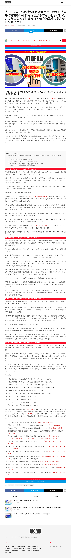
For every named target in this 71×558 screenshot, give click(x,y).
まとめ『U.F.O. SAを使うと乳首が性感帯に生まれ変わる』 (24, 165)
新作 (13, 546)
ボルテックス (16, 448)
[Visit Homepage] (8, 2)
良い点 (10, 7)
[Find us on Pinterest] (54, 547)
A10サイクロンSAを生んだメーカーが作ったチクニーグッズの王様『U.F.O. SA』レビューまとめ (34, 40)
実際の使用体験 (32, 546)
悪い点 (34, 548)
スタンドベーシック (51, 464)
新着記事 (7, 546)
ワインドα (50, 451)
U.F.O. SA (32, 98)
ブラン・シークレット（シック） (53, 441)
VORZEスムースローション (27, 438)
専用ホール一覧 (16, 550)
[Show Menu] (62, 2)
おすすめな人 (8, 548)
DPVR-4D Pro (13, 433)
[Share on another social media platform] (65, 30)
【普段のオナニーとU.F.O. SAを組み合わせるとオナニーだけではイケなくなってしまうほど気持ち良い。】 (34, 156)
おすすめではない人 (19, 548)
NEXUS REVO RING (53, 462)
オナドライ (39, 438)
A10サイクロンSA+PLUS (41, 225)
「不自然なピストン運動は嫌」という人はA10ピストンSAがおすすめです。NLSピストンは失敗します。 (38, 507)
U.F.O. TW (52, 98)
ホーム (6, 7)
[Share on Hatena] (33, 30)
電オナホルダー (53, 436)
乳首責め (31, 485)
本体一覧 (7, 550)
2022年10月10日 (21, 25)
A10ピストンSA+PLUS (53, 425)
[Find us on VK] (57, 547)
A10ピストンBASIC (57, 428)
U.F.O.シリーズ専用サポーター (38, 196)
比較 (40, 548)
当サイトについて (21, 546)
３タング (58, 446)
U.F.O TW (43, 462)
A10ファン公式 (10, 25)
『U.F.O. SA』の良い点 (21, 485)
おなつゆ (10, 443)
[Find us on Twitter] (51, 547)
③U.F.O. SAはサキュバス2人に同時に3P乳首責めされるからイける (26, 163)
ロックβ (57, 451)
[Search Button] (65, 2)
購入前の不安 (36, 550)
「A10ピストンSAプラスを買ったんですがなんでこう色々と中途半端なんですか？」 (33, 514)
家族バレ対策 (8, 552)
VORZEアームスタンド (51, 438)
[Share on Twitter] (53, 30)
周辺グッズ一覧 (26, 550)
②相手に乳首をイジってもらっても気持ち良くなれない (23, 161)
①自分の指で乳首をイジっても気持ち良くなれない (22, 159)
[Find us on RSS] (60, 547)
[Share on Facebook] (14, 30)
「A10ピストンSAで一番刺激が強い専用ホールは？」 (25, 500)
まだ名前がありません (49, 456)
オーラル (51, 446)
